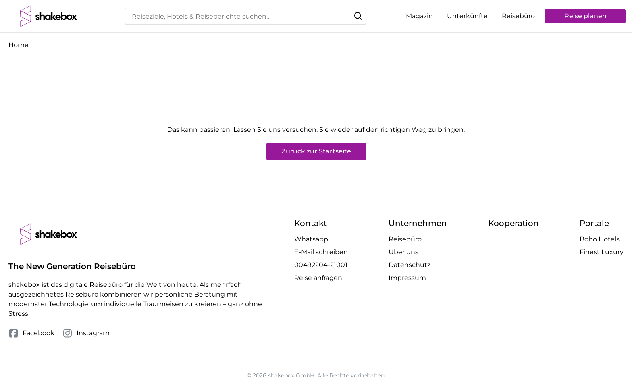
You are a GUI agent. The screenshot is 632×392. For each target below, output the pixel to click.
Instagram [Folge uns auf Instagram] (86, 333)
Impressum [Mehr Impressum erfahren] (407, 278)
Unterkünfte (467, 16)
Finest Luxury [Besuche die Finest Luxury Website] (602, 252)
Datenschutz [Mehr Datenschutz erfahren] (409, 265)
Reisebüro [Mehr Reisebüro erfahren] (405, 239)
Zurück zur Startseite (316, 151)
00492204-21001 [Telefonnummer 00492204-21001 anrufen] (320, 265)
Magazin (419, 16)
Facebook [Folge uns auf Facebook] (31, 333)
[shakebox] (48, 16)
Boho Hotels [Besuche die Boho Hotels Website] (600, 239)
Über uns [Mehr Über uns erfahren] (403, 252)
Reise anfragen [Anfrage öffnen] (318, 278)
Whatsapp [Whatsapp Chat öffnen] (311, 239)
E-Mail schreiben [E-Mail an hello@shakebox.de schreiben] (321, 252)
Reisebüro (518, 16)
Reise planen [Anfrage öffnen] (585, 16)
